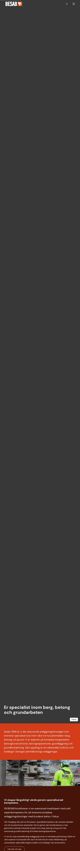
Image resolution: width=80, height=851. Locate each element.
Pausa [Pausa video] (74, 719)
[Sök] (66, 3)
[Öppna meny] (73, 3)
